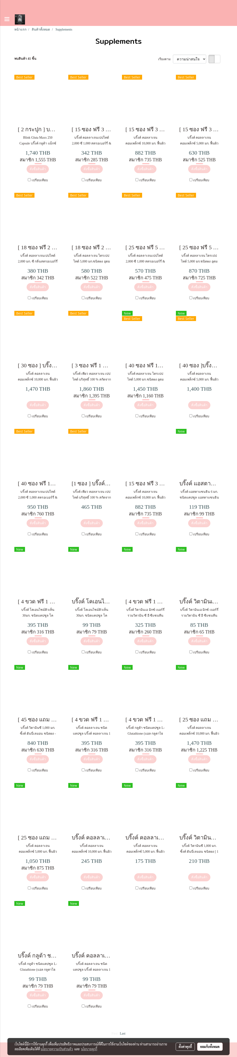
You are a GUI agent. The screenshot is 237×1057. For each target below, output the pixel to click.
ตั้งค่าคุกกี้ (185, 1047)
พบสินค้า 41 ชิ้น (25, 58)
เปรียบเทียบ (40, 180)
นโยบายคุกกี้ (89, 1049)
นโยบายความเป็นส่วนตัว (57, 1049)
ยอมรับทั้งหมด (210, 1047)
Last (122, 1033)
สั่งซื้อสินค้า (38, 169)
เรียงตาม (165, 59)
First (115, 1033)
